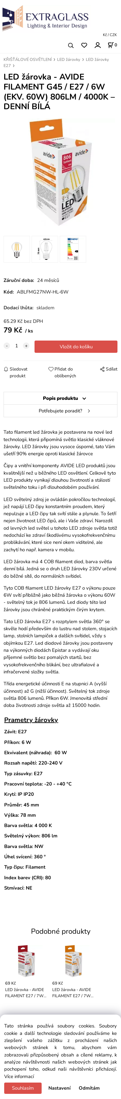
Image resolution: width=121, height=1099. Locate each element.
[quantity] (16, 346)
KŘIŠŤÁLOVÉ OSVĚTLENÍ (28, 60)
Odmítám (89, 1088)
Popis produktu (60, 398)
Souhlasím (23, 1088)
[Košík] (112, 45)
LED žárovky (68, 60)
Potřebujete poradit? (60, 411)
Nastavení (59, 1088)
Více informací (19, 1076)
